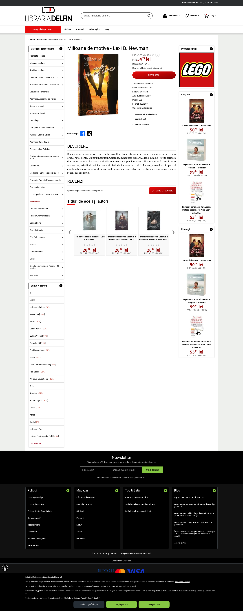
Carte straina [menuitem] (35, 245)
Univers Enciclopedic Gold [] (44, 459)
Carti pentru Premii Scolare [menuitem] (42, 150)
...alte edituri (35, 466)
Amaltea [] (36, 416)
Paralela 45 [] (38, 365)
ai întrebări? (140, 141)
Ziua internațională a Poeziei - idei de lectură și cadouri (193, 546)
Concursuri (32, 554)
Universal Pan (36, 451)
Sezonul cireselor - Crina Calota (196, 148)
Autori (79, 554)
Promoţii (80, 540)
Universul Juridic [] (40, 329)
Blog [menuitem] (107, 29)
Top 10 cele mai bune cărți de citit (189, 520)
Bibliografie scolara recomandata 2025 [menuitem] (44, 180)
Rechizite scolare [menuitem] (37, 78)
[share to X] (89, 156)
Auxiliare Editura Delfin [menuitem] (40, 157)
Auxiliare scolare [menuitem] (37, 93)
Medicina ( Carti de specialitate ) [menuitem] (44, 195)
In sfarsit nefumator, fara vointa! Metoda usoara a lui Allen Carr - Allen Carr (196, 232)
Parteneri (80, 561)
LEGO (32, 322)
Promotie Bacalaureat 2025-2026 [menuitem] (44, 107)
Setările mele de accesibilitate (138, 533)
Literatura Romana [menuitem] (39, 231)
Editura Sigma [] (39, 423)
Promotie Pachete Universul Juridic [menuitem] (45, 202)
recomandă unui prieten (146, 136)
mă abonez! (152, 492)
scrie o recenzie (142, 146)
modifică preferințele (89, 604)
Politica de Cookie (36, 527)
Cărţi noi (80, 533)
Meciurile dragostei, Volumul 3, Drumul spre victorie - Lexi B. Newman (122, 262)
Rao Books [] (37, 394)
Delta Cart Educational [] (43, 387)
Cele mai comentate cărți (136, 520)
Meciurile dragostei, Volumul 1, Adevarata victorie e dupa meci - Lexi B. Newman (153, 262)
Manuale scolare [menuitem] (37, 85)
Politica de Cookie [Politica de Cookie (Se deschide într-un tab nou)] (182, 581)
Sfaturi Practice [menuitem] (37, 274)
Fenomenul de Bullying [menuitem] (40, 171)
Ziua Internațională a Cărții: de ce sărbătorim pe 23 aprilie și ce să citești (194, 537)
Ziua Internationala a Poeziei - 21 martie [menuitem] (44, 289)
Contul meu (171, 16)
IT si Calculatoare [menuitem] (37, 260)
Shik (32, 408)
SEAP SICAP (33, 568)
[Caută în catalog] (149, 15)
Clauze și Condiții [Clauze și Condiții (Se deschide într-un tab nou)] (204, 591)
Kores (32, 437)
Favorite (192, 16)
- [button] (61, 71)
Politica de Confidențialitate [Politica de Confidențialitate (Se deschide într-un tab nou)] (183, 591)
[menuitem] (43, 29)
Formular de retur (84, 527)
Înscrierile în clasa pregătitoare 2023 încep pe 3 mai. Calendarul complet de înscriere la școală (194, 556)
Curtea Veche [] (39, 358)
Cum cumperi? (34, 540)
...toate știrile (180, 565)
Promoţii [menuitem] (80, 29)
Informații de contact (85, 520)
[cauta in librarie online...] (113, 15)
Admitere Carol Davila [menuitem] (39, 164)
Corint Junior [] (38, 351)
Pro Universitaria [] (40, 373)
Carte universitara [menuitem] (38, 210)
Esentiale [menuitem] (34, 298)
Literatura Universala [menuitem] (40, 238)
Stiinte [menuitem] (32, 281)
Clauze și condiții (35, 520)
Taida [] (34, 444)
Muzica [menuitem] (33, 267)
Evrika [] (35, 344)
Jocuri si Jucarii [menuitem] (37, 128)
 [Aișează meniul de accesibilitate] (5, 567)
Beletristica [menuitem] (35, 224)
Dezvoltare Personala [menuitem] (39, 114)
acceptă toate (154, 604)
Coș (209, 15)
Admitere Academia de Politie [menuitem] (43, 121)
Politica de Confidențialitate (40, 533)
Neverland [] (37, 337)
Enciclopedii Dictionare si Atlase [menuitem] (44, 217)
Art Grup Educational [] (42, 401)
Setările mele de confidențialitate (140, 527)
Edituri (79, 547)
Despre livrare (34, 547)
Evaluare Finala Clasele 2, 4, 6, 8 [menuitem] (44, 100)
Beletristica (147, 130)
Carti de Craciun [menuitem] (37, 252)
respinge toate (121, 604)
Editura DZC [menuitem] (35, 188)
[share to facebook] (82, 156)
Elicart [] (35, 430)
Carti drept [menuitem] (34, 143)
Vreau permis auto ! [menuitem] (38, 136)
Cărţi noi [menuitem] (67, 29)
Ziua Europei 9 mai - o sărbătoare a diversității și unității (194, 528)
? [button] (157, 77)
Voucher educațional (37, 561)
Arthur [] (35, 380)
